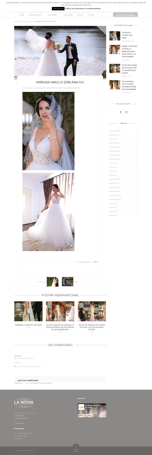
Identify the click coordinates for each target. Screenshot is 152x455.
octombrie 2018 (114, 195)
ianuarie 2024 (114, 135)
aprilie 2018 (113, 211)
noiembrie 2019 (114, 155)
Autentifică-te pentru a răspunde (28, 366)
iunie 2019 (112, 171)
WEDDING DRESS (36, 15)
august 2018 (113, 203)
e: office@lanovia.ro (21, 418)
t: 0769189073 (19, 416)
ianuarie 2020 (114, 147)
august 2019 (113, 163)
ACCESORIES (53, 15)
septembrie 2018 (115, 199)
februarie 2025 (114, 131)
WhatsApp (20, 423)
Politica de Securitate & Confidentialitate (83, 9)
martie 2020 (113, 139)
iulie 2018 (112, 207)
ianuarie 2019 (114, 183)
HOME (22, 15)
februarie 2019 (114, 179)
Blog (31, 21)
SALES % (80, 15)
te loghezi (26, 383)
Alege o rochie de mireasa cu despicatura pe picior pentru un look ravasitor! (129, 51)
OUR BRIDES (68, 15)
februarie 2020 (114, 143)
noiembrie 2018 (114, 191)
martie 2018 (113, 215)
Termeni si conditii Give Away (127, 35)
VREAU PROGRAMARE (126, 15)
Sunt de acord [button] (58, 8)
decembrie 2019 (114, 151)
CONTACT (91, 15)
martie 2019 (113, 175)
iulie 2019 (112, 167)
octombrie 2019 (114, 159)
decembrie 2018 (114, 187)
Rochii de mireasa (21, 21)
